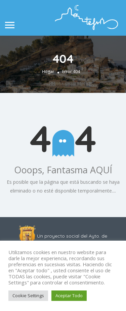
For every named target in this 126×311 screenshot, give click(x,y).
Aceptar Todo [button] (69, 295)
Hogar (48, 71)
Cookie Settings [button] (28, 295)
